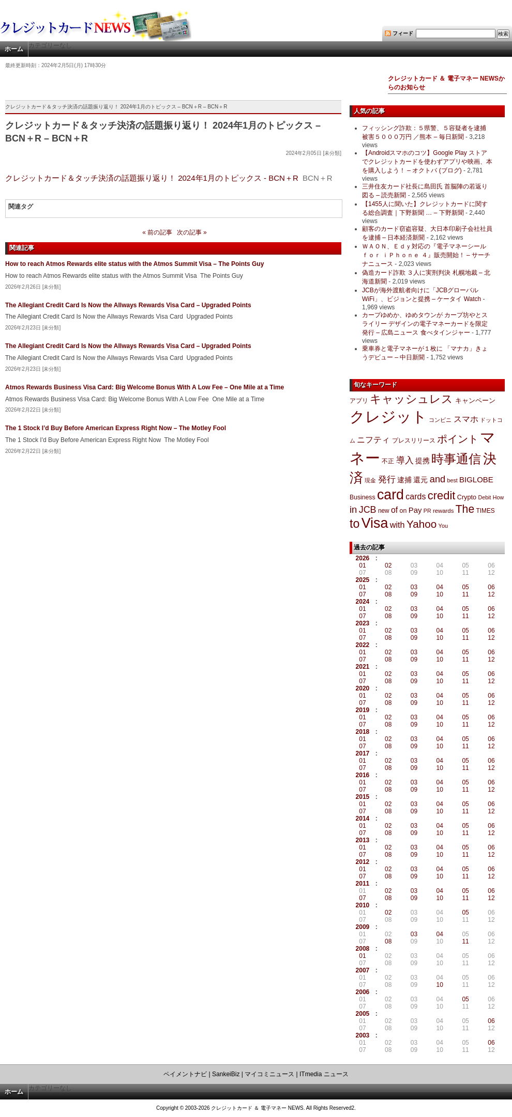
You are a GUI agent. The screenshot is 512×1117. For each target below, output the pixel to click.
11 (465, 594)
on (403, 510)
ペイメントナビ (185, 1074)
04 (439, 587)
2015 (363, 796)
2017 (363, 753)
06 (491, 587)
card (390, 494)
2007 (363, 970)
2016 (363, 775)
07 (362, 594)
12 (491, 594)
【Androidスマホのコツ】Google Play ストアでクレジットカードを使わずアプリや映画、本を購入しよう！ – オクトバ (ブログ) (427, 161)
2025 (363, 580)
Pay (415, 510)
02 (388, 565)
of (394, 510)
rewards (443, 511)
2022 (363, 645)
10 (439, 594)
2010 (363, 905)
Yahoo (421, 524)
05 (465, 587)
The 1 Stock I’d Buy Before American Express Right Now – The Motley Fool (115, 428)
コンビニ (440, 420)
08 (388, 594)
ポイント (457, 439)
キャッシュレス (411, 398)
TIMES (485, 510)
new (383, 510)
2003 (363, 1035)
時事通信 (456, 459)
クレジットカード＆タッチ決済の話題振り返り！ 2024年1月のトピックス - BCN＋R (151, 178)
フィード (403, 33)
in (353, 509)
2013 (363, 840)
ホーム (14, 49)
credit (442, 495)
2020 (363, 688)
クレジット (388, 416)
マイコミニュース (269, 1074)
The (465, 509)
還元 (420, 480)
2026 (363, 558)
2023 (363, 623)
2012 (363, 862)
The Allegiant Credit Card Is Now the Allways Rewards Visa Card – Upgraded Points (128, 305)
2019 (363, 710)
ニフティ (373, 439)
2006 (363, 992)
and (437, 479)
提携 (422, 461)
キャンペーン (475, 400)
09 (414, 594)
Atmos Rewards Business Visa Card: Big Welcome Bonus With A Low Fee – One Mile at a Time (144, 387)
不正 (388, 461)
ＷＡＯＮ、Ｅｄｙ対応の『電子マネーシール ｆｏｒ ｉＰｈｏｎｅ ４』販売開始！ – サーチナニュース (426, 255)
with (397, 524)
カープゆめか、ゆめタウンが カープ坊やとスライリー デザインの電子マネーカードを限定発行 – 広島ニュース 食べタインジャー (425, 323)
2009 (363, 927)
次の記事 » (192, 232)
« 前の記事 (157, 232)
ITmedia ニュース (324, 1074)
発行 (387, 479)
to (354, 523)
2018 (363, 731)
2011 (363, 883)
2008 (363, 948)
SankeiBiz (225, 1074)
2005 (363, 1013)
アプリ (359, 400)
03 (414, 587)
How (498, 497)
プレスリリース (413, 440)
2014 (363, 818)
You (443, 526)
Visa (375, 523)
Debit (484, 497)
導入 (405, 460)
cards (415, 496)
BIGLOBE (476, 479)
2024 (363, 601)
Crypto (467, 497)
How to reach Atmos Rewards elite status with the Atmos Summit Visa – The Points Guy (134, 264)
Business (362, 497)
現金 (370, 480)
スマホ (466, 419)
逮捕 (404, 480)
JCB (368, 510)
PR (427, 511)
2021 (363, 666)
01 (362, 565)
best (452, 480)
